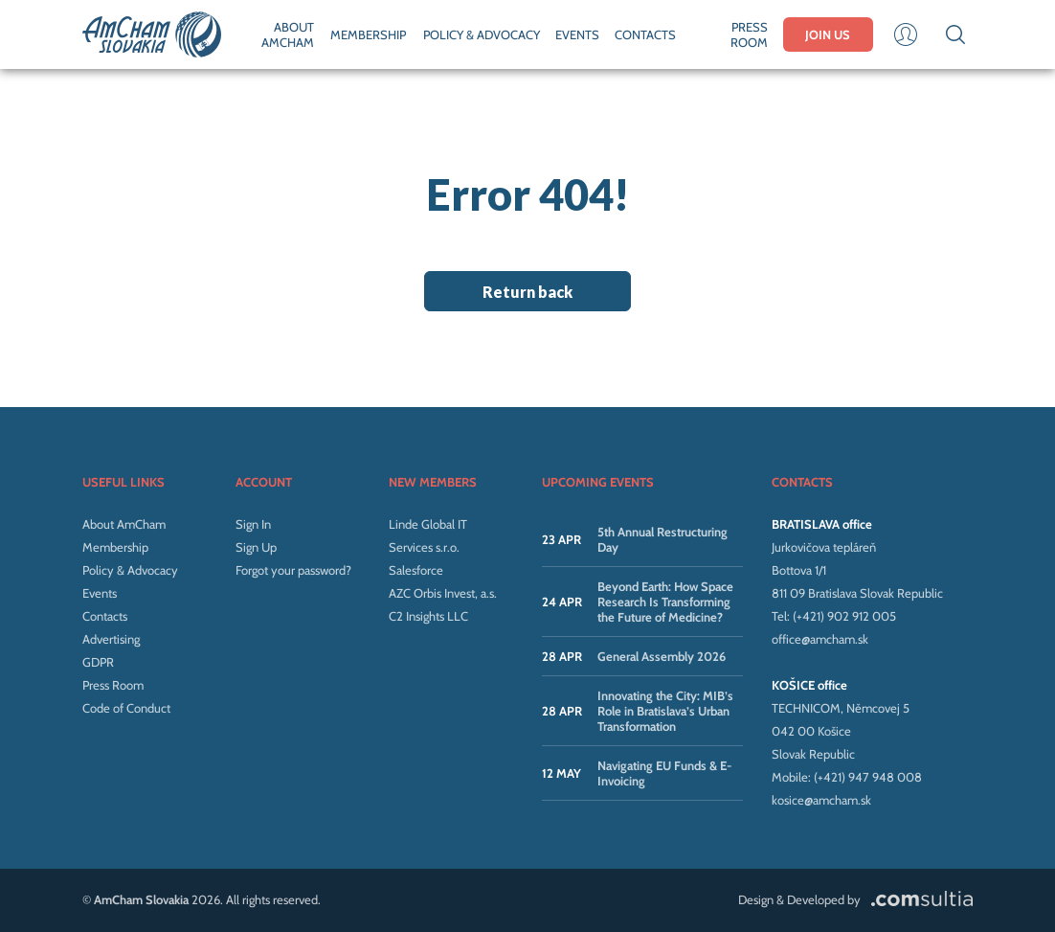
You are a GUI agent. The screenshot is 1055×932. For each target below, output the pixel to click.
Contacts (104, 616)
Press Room (113, 685)
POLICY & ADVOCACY (481, 34)
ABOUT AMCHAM (287, 34)
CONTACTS (645, 34)
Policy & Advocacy (130, 570)
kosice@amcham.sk (821, 799)
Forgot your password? (293, 570)
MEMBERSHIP (368, 34)
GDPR (98, 662)
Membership (115, 547)
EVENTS (577, 34)
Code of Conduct (126, 708)
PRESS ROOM (749, 34)
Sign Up (256, 547)
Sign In (253, 524)
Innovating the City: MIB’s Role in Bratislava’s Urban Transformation (665, 711)
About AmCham (124, 524)
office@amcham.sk (820, 639)
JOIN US (827, 34)
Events (99, 593)
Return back (527, 292)
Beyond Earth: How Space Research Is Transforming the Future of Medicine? (665, 602)
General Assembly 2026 (661, 656)
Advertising (111, 639)
